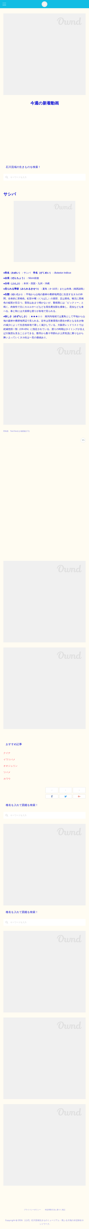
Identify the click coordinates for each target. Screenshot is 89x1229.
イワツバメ (9, 759)
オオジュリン (10, 765)
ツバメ (6, 772)
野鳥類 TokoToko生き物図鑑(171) (16, 431)
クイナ (6, 753)
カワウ (6, 778)
